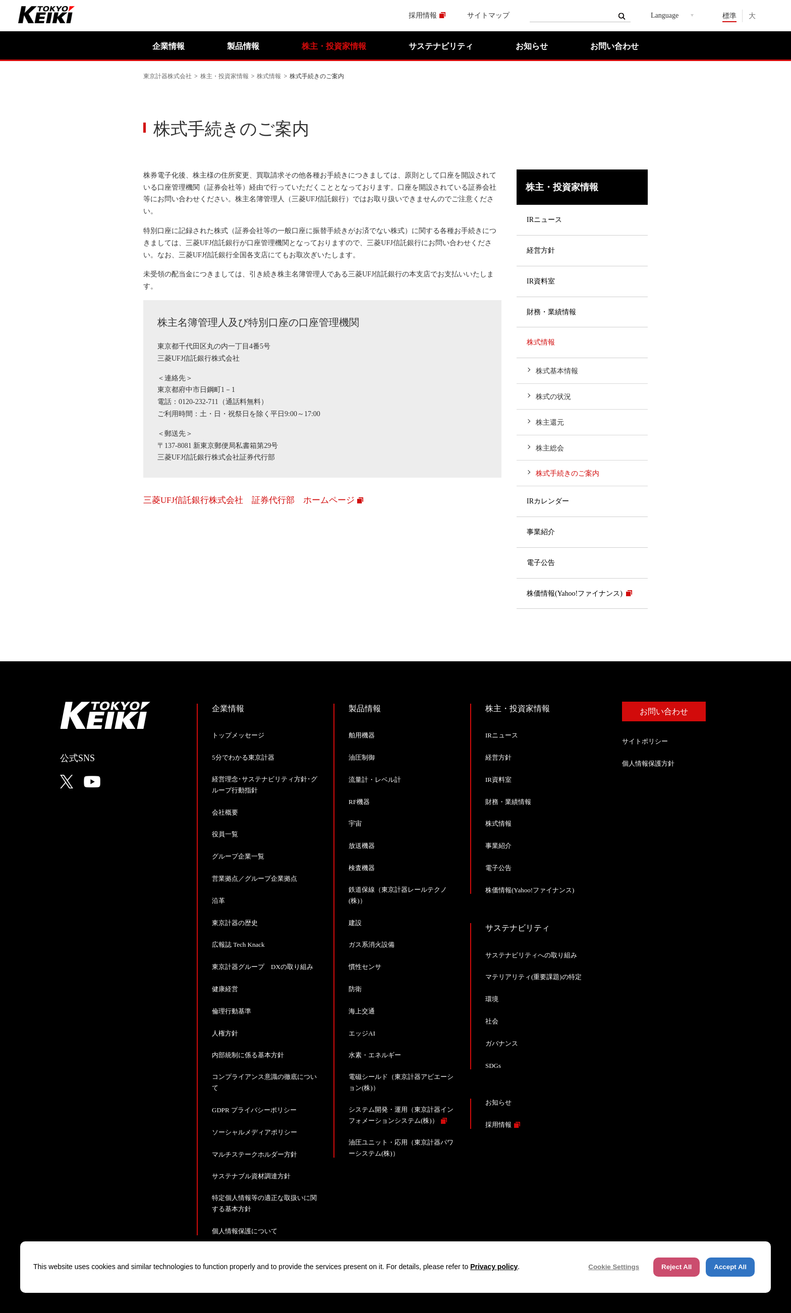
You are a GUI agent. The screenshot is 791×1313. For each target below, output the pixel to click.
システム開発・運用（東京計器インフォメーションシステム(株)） (401, 1115)
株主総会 (550, 448)
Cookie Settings (613, 1267)
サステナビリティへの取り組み (531, 955)
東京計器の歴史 (235, 923)
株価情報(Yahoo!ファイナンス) (575, 593)
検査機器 (362, 868)
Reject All (676, 1267)
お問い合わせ (614, 46)
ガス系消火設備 (371, 944)
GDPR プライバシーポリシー (254, 1110)
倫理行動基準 (231, 1011)
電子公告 (541, 562)
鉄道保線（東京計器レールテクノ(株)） (398, 895)
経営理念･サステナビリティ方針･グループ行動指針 (264, 784)
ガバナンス (501, 1043)
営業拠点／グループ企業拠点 (254, 878)
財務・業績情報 (551, 312)
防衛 (355, 989)
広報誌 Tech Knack (238, 944)
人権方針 (225, 1033)
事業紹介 (541, 532)
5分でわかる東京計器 (243, 757)
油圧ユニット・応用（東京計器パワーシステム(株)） (401, 1147)
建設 (355, 923)
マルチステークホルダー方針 (254, 1154)
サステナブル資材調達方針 (251, 1176)
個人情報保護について (244, 1231)
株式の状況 (553, 397)
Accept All (730, 1267)
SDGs (493, 1065)
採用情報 (423, 15)
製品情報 (243, 46)
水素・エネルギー (375, 1055)
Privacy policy (494, 1267)
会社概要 (225, 812)
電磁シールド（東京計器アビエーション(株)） (401, 1082)
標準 (729, 16)
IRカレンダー (548, 501)
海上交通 (362, 1011)
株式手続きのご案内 (567, 473)
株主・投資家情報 (334, 46)
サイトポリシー (645, 741)
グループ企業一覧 (238, 856)
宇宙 (355, 823)
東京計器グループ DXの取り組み (262, 967)
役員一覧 (225, 834)
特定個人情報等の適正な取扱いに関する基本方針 (264, 1203)
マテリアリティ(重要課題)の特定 (533, 977)
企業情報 (168, 46)
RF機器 (359, 802)
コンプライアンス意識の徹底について (264, 1082)
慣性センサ (365, 967)
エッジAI (362, 1033)
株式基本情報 (557, 371)
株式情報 (269, 76)
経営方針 (541, 250)
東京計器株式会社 (167, 76)
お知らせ (532, 46)
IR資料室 (541, 281)
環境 (491, 999)
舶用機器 (362, 735)
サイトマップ (488, 15)
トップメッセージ (238, 735)
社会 (491, 1021)
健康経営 (225, 989)
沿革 (218, 900)
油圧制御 (362, 757)
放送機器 (362, 845)
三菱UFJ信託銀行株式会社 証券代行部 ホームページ (249, 500)
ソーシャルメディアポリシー (254, 1132)
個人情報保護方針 (648, 763)
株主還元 (550, 422)
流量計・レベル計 (375, 779)
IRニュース (544, 219)
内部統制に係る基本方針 (248, 1055)
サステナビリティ (441, 46)
